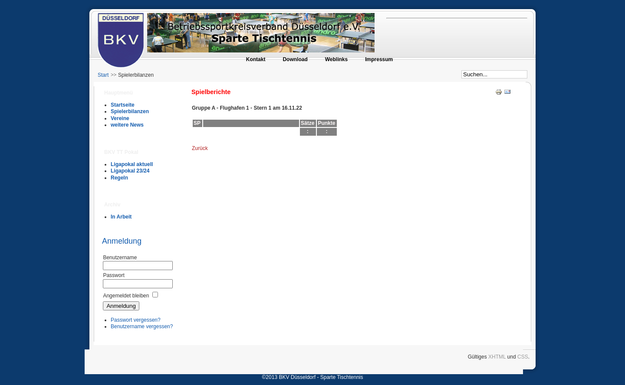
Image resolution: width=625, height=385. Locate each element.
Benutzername (120, 257)
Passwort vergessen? (136, 320)
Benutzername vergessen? (142, 326)
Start (103, 75)
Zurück (200, 148)
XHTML (497, 357)
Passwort (113, 275)
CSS (522, 357)
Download (295, 59)
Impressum (379, 59)
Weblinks (336, 59)
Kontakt (256, 59)
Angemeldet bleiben (126, 296)
